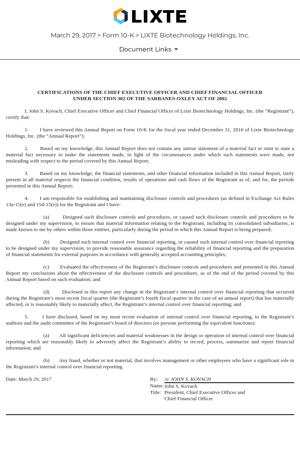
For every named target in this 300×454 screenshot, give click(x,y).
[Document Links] (150, 49)
